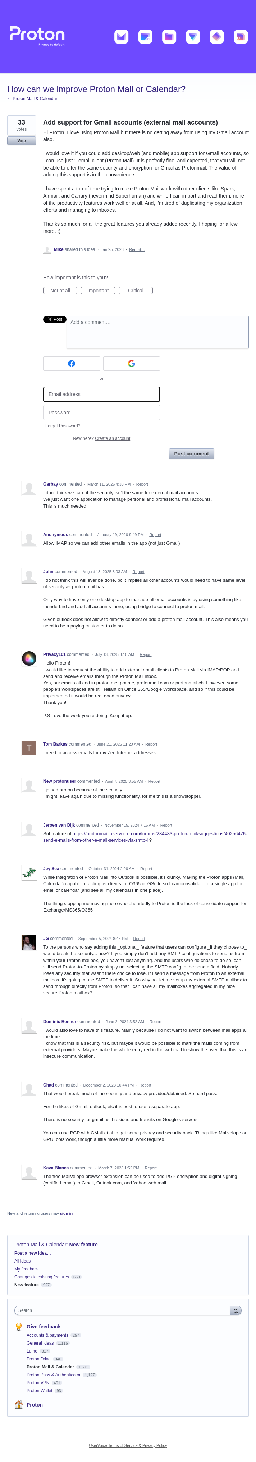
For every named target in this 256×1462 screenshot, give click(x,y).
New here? (101, 438)
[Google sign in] (131, 363)
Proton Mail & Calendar (40, 1244)
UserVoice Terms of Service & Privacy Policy (128, 1445)
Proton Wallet (40, 1390)
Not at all (63, 291)
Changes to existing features (41, 1276)
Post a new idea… (32, 1253)
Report (142, 484)
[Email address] (101, 394)
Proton (35, 1405)
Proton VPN (39, 1382)
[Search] (236, 1310)
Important (101, 291)
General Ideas (41, 1343)
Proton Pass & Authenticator (54, 1374)
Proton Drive (39, 1359)
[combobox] (124, 1310)
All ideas (22, 1261)
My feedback (26, 1269)
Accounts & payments (48, 1335)
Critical (140, 291)
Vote (21, 141)
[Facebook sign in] (71, 363)
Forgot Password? (62, 425)
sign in (66, 1213)
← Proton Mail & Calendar (32, 98)
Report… (137, 249)
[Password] (101, 412)
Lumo (32, 1351)
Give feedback (44, 1327)
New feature (83, 1244)
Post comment (191, 453)
